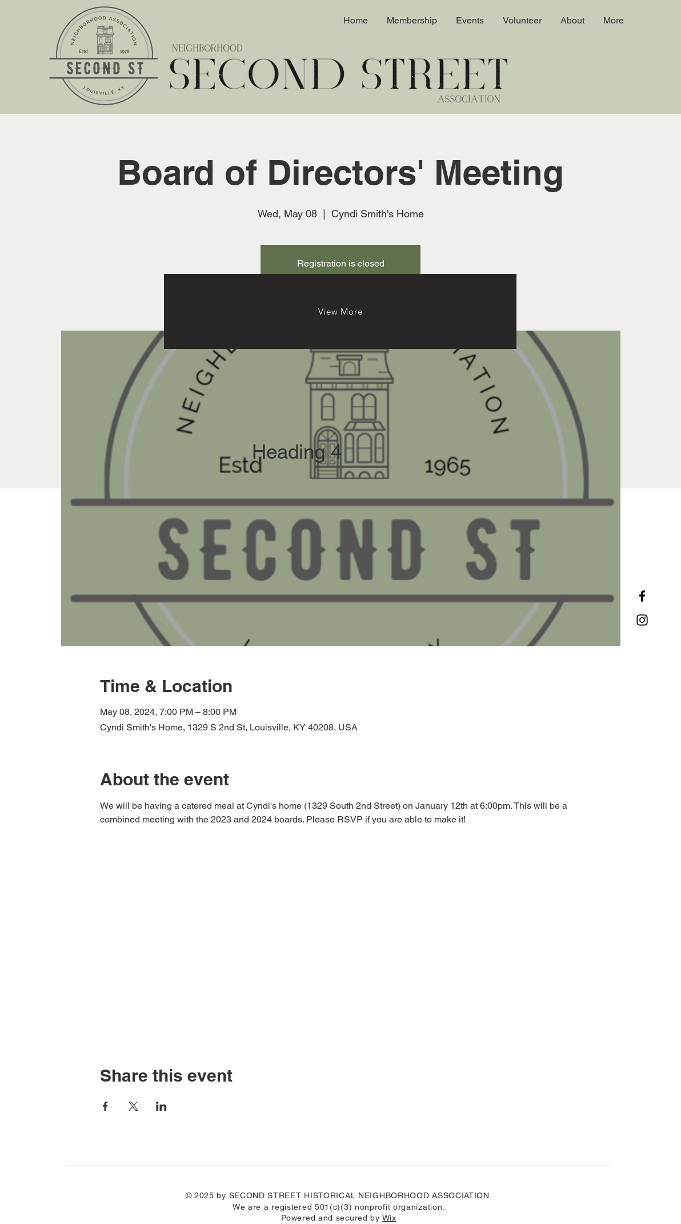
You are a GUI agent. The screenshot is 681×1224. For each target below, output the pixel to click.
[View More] (340, 311)
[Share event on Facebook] (105, 1106)
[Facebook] (642, 596)
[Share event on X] (133, 1106)
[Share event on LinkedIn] (161, 1106)
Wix (389, 1217)
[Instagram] (642, 620)
